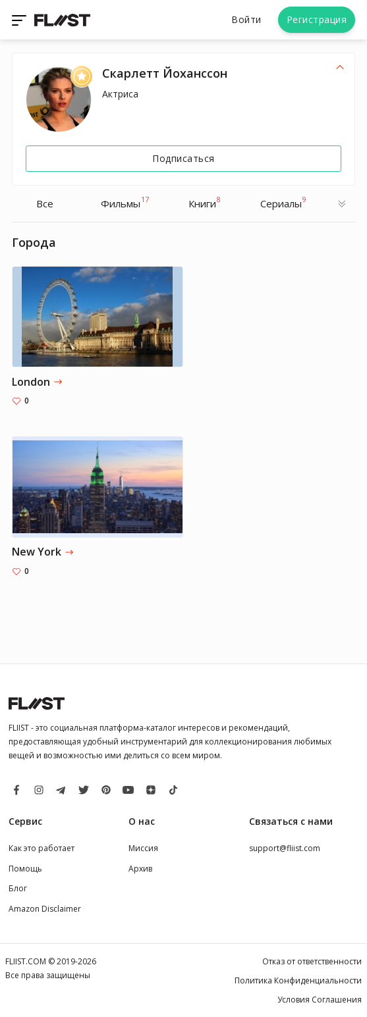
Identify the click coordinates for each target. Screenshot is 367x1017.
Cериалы (283, 202)
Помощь (25, 868)
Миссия (143, 848)
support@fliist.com (284, 848)
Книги (204, 202)
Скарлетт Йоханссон (164, 73)
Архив (140, 868)
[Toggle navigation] (20, 20)
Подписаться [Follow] (183, 158)
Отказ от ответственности (312, 961)
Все (44, 203)
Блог (18, 888)
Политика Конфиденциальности (298, 980)
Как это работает (41, 848)
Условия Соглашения (319, 999)
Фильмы (125, 202)
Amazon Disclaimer (45, 908)
